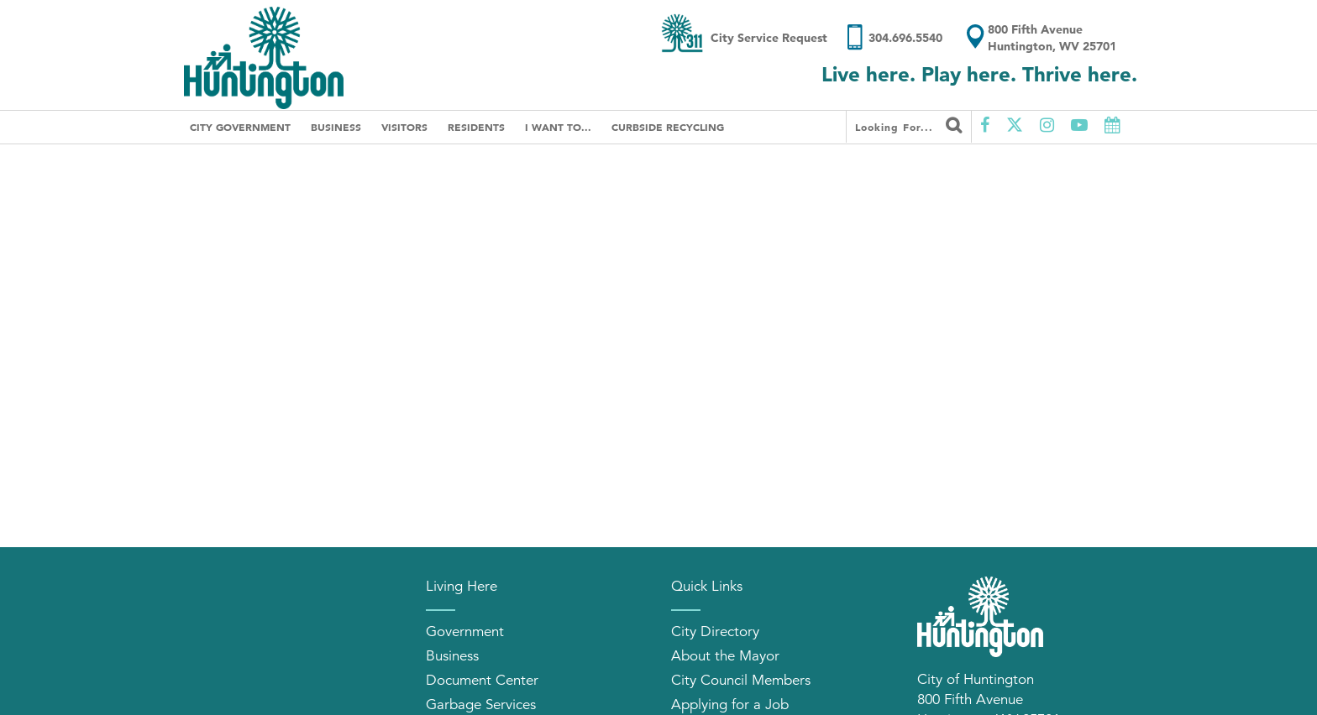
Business (336, 126)
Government (465, 631)
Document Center (482, 680)
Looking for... (909, 125)
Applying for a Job (730, 704)
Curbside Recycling (667, 126)
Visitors (404, 126)
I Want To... (558, 126)
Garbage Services (481, 704)
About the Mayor (725, 656)
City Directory (715, 631)
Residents (476, 126)
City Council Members (741, 680)
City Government (240, 126)
